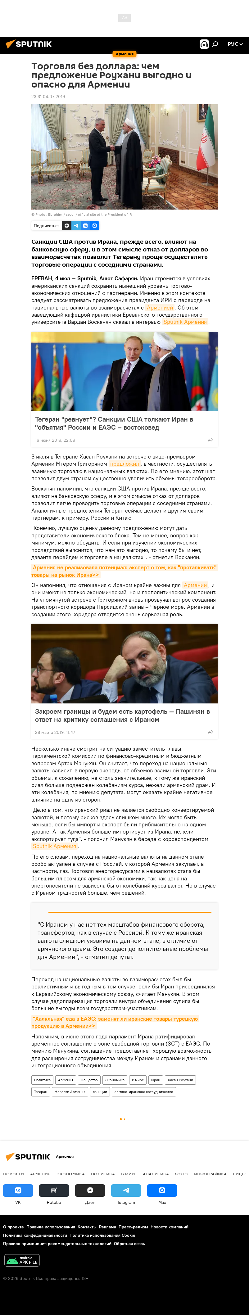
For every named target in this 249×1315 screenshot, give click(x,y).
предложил (124, 463)
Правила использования (50, 1227)
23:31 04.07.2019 (48, 96)
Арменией (160, 307)
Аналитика (156, 1174)
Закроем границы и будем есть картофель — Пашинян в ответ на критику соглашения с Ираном (122, 715)
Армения (65, 1080)
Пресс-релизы (133, 1227)
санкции (100, 1091)
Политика (42, 1080)
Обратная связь (129, 1243)
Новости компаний (169, 1227)
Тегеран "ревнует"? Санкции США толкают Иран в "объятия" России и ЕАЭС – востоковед (114, 423)
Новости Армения (70, 1091)
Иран (155, 1080)
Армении (195, 585)
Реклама (107, 1227)
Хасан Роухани (180, 1080)
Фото (181, 1174)
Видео (240, 1174)
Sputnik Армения (185, 321)
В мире (138, 1080)
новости (13, 1174)
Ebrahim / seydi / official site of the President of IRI (90, 214)
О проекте (13, 1227)
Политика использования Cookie (102, 1235)
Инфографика (210, 1174)
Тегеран (40, 1091)
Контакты (87, 1227)
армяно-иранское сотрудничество (144, 1091)
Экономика (114, 1080)
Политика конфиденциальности (35, 1235)
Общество (89, 1080)
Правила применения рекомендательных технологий (57, 1243)
